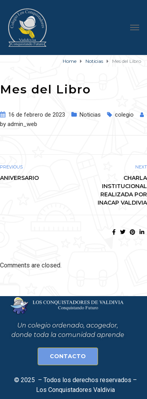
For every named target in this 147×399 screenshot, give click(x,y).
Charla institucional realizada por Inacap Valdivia (122, 190)
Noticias (90, 114)
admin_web (22, 124)
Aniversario (19, 177)
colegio (124, 114)
